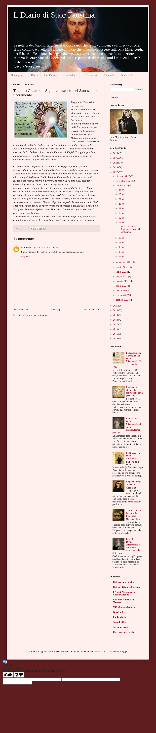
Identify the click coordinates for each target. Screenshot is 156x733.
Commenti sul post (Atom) (35, 315)
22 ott (122, 208)
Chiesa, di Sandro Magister (126, 587)
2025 (115, 158)
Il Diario (33, 75)
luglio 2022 (121, 272)
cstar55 (104, 651)
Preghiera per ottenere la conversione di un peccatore (134, 391)
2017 (115, 324)
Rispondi (25, 256)
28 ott (122, 190)
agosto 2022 (122, 267)
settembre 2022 (123, 262)
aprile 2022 (121, 286)
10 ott (122, 238)
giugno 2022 (122, 276)
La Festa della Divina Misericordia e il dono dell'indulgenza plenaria (127, 425)
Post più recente (21, 309)
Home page (17, 75)
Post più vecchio (91, 309)
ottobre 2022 (122, 185)
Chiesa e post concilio (123, 582)
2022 (115, 172)
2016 (115, 329)
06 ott (122, 247)
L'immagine (109, 75)
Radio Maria (119, 617)
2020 (115, 310)
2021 (115, 306)
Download (126, 75)
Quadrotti (118, 612)
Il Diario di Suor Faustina (54, 14)
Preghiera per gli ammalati (134, 483)
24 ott (122, 199)
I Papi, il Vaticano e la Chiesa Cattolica (124, 593)
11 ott (121, 222)
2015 (115, 334)
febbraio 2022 (122, 295)
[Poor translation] (18, 675)
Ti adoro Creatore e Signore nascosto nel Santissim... (129, 229)
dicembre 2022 (123, 176)
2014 (115, 338)
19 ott (122, 213)
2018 (115, 320)
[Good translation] (8, 675)
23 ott (122, 204)
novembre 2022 (123, 181)
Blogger (123, 651)
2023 (115, 167)
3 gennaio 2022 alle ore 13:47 (46, 247)
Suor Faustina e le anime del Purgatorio (133, 513)
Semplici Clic (119, 622)
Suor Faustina (50, 75)
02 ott (122, 256)
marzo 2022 (121, 290)
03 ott (122, 252)
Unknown (26, 247)
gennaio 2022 (122, 300)
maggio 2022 (122, 281)
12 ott (122, 218)
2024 (115, 163)
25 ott (122, 194)
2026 (115, 153)
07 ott (122, 242)
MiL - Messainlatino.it (124, 607)
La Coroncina (89, 75)
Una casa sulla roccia (123, 632)
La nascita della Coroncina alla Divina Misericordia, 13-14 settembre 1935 (127, 360)
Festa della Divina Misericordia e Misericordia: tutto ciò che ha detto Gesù (127, 546)
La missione (70, 75)
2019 (115, 315)
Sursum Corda (120, 627)
